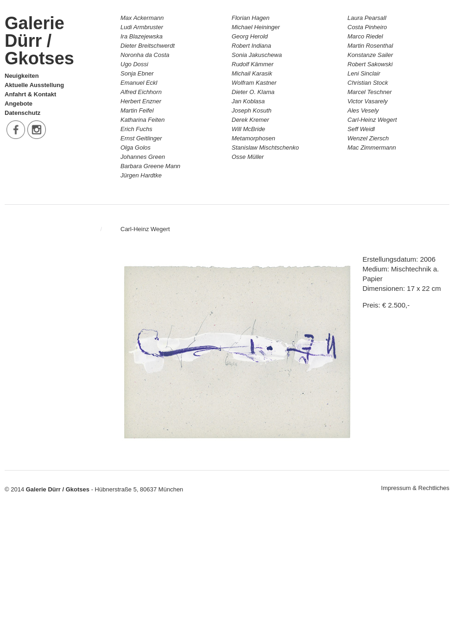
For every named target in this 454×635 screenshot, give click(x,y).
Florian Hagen (251, 17)
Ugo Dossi (134, 64)
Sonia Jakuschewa (257, 54)
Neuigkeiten (22, 75)
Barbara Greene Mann (150, 166)
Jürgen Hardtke (141, 175)
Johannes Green (142, 156)
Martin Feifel (137, 110)
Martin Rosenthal (370, 45)
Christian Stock (367, 82)
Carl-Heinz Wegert (372, 119)
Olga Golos (135, 147)
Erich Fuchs (136, 129)
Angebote (18, 103)
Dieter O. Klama (253, 91)
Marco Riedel (365, 36)
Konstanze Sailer (370, 54)
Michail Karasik (252, 73)
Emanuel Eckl (138, 82)
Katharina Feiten (142, 119)
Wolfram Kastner (254, 82)
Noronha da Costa (145, 54)
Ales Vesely (362, 110)
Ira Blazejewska (141, 36)
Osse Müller (248, 156)
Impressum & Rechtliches (415, 487)
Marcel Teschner (369, 91)
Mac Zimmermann (371, 147)
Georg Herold (250, 36)
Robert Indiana (251, 45)
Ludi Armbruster (141, 27)
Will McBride (248, 129)
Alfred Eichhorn (141, 91)
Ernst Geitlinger (141, 138)
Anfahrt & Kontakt (30, 94)
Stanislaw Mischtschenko (265, 147)
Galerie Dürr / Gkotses (39, 40)
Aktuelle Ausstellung (34, 85)
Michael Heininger (256, 27)
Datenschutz (22, 112)
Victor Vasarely (367, 101)
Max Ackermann (142, 17)
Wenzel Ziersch (368, 138)
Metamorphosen (253, 138)
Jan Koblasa (248, 101)
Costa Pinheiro (367, 27)
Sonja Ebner (137, 73)
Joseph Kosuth (251, 110)
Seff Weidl (361, 129)
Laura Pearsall (366, 17)
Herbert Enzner (140, 101)
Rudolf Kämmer (252, 64)
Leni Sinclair (363, 73)
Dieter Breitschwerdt (147, 45)
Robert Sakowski (370, 64)
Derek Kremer (250, 119)
